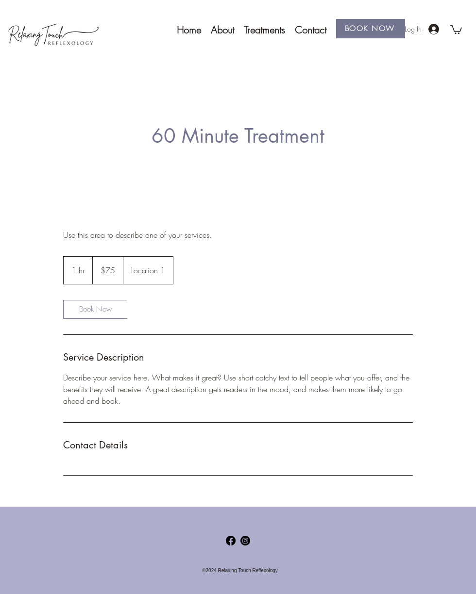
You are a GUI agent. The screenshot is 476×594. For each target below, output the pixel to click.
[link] (95, 309)
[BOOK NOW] (370, 28)
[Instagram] (245, 540)
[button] (456, 29)
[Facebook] (231, 540)
